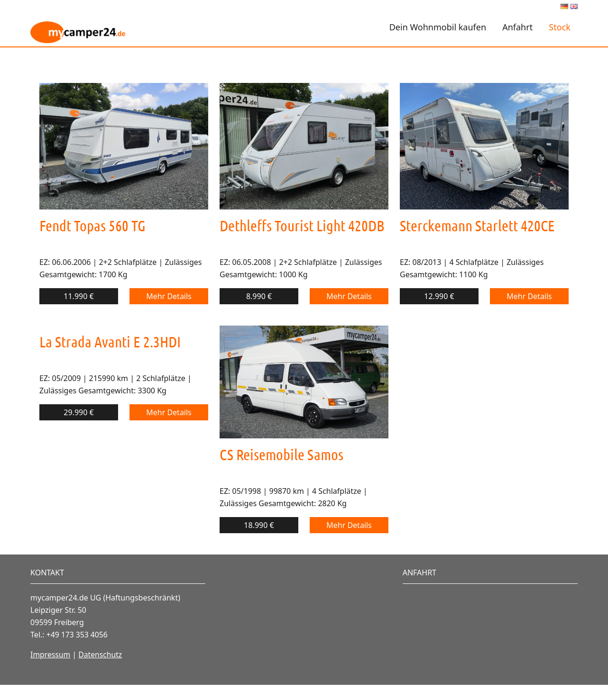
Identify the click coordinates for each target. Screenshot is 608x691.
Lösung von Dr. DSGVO (534, 670)
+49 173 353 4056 (77, 634)
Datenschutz (101, 654)
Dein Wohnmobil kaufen (437, 27)
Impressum (50, 654)
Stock (560, 27)
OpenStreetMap (547, 654)
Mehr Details (169, 296)
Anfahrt (517, 27)
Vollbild (437, 601)
